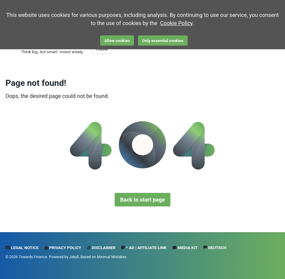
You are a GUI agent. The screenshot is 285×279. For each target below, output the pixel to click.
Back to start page (142, 199)
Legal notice (22, 247)
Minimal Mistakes (111, 257)
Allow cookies (117, 40)
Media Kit (185, 247)
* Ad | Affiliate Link (143, 247)
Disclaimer (101, 247)
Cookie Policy (176, 23)
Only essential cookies (162, 40)
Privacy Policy (63, 247)
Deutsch (214, 247)
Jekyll (74, 257)
